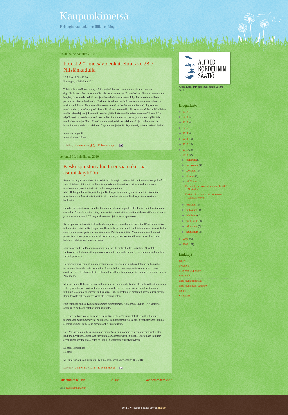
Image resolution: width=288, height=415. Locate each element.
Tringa (182, 290)
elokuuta (190, 176)
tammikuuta (192, 231)
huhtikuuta (191, 215)
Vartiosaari (184, 295)
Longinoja (184, 265)
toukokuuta (192, 210)
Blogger (161, 407)
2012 (185, 144)
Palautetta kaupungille (190, 270)
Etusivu (114, 380)
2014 (185, 133)
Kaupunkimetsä (94, 16)
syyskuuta (191, 170)
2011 (185, 149)
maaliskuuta (192, 221)
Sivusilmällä (185, 275)
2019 (185, 111)
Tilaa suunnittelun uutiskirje (193, 285)
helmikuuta (192, 226)
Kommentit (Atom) (76, 387)
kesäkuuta (191, 204)
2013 (185, 138)
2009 (185, 238)
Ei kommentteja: (107, 145)
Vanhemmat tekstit (158, 380)
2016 (185, 128)
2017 (185, 122)
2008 (185, 244)
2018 (185, 117)
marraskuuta (192, 165)
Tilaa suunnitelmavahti (190, 280)
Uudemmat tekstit (72, 380)
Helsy (182, 260)
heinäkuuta (192, 181)
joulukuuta (191, 159)
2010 (185, 155)
